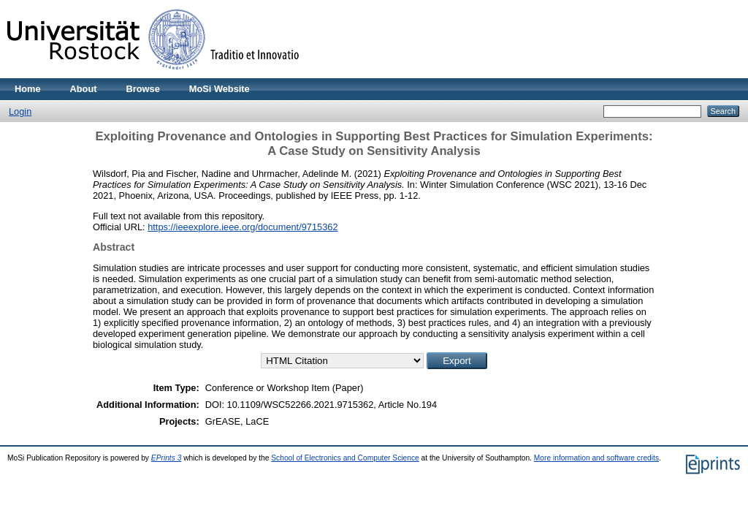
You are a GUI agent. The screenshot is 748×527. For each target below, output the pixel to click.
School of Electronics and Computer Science (345, 458)
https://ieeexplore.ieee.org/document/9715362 (242, 226)
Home (28, 88)
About (83, 88)
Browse (143, 88)
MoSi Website (219, 88)
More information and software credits (596, 458)
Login (20, 111)
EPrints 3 (166, 458)
